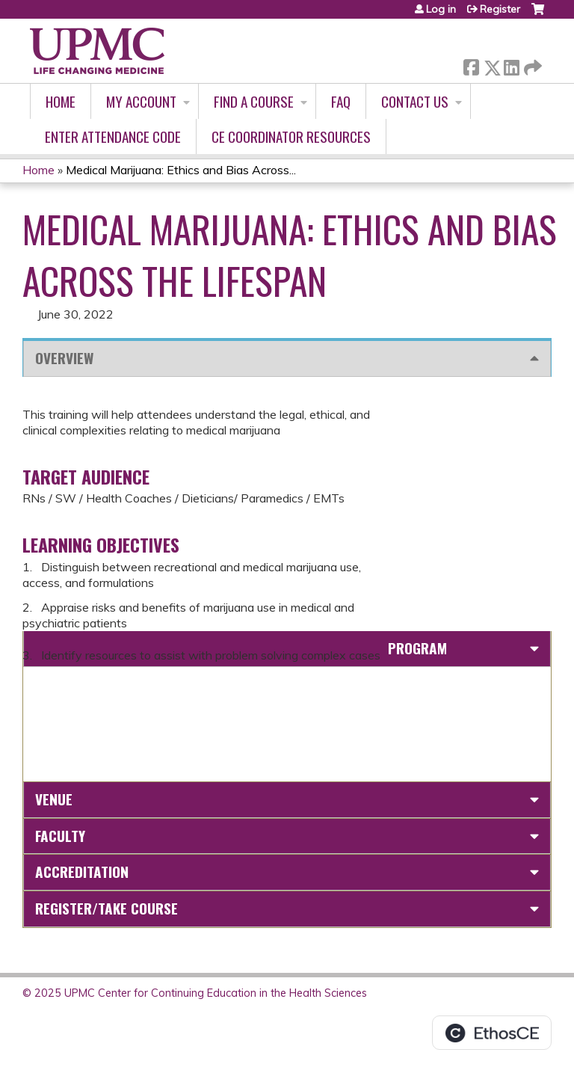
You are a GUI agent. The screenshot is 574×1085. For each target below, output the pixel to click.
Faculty (60, 835)
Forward (531, 64)
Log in (441, 9)
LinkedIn (511, 64)
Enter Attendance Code (113, 136)
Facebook (470, 64)
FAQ (341, 101)
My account (141, 101)
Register (500, 9)
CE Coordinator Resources (291, 136)
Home (60, 101)
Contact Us (414, 101)
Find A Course (254, 101)
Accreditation (82, 871)
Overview (64, 358)
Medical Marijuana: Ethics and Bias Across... (181, 169)
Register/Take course (106, 908)
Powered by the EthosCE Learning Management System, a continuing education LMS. (492, 1032)
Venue (53, 799)
